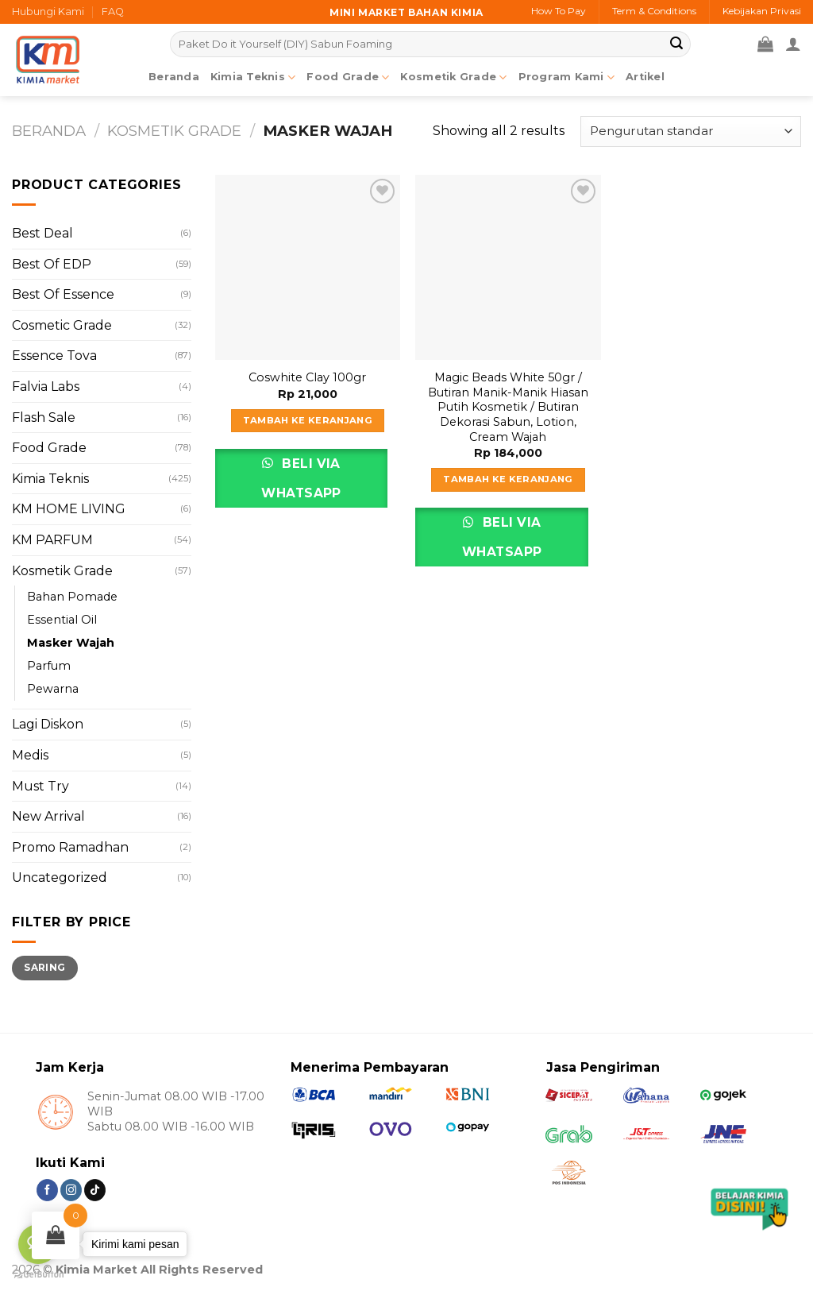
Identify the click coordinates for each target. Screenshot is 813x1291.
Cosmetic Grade (62, 325)
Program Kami (566, 77)
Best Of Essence (63, 294)
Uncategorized (59, 877)
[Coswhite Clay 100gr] (307, 267)
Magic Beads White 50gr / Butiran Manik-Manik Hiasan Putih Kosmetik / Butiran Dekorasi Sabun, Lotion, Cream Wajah (508, 407)
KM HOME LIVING (68, 508)
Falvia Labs (45, 386)
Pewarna (53, 689)
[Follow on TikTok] (95, 1190)
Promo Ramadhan (70, 847)
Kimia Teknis (253, 77)
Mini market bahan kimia (406, 12)
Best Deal (42, 233)
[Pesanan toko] (690, 131)
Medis (30, 755)
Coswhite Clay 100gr (307, 377)
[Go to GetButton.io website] (38, 1275)
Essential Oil (62, 620)
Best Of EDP (51, 264)
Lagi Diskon (47, 724)
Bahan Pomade (72, 596)
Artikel (645, 77)
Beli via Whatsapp (301, 478)
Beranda (173, 77)
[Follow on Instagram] (71, 1190)
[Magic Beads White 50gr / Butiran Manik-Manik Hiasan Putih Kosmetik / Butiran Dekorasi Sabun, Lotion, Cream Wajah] (507, 267)
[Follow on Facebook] (47, 1190)
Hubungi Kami (48, 11)
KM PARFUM (52, 539)
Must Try (40, 786)
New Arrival (48, 816)
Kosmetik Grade (453, 77)
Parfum (49, 666)
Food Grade (347, 77)
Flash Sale (43, 417)
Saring (44, 967)
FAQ (113, 11)
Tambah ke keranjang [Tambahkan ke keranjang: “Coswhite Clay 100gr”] (308, 420)
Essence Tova (54, 355)
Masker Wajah (70, 643)
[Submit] (676, 44)
